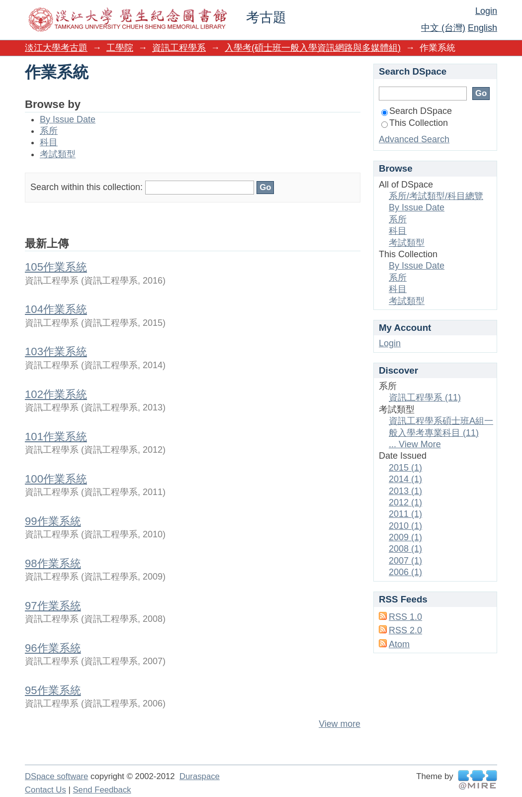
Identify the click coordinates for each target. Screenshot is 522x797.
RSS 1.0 (405, 617)
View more (339, 724)
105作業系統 (56, 267)
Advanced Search (414, 139)
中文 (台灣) (443, 28)
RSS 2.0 (405, 630)
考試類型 (58, 154)
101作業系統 (56, 436)
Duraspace (199, 776)
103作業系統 (56, 351)
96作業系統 (53, 648)
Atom (399, 644)
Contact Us (45, 790)
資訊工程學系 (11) (425, 397)
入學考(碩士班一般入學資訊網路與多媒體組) (313, 48)
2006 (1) (405, 572)
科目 (49, 142)
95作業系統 (53, 690)
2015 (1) (405, 468)
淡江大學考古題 (56, 48)
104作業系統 (56, 309)
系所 (49, 131)
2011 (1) (405, 514)
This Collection (414, 123)
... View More (415, 444)
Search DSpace (416, 111)
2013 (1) (405, 491)
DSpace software (56, 776)
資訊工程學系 (179, 48)
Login (486, 11)
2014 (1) (405, 479)
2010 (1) (405, 526)
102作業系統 (56, 394)
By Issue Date (67, 119)
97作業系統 (53, 605)
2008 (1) (405, 549)
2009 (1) (405, 537)
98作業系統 (53, 563)
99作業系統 (53, 521)
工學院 (119, 48)
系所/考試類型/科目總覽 (436, 196)
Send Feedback (102, 790)
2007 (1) (405, 561)
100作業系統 (56, 479)
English (482, 28)
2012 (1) (405, 502)
